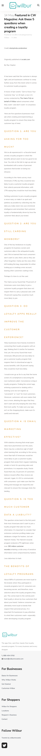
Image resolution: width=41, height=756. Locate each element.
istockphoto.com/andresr (18, 48)
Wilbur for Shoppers (9, 706)
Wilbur (6, 38)
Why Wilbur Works (9, 680)
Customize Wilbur (8, 688)
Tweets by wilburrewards (11, 738)
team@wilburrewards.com (13, 659)
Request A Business (9, 715)
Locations (5, 711)
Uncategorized (24, 35)
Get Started (6, 684)
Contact (4, 719)
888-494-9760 (9, 655)
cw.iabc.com (25, 59)
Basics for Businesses (10, 676)
